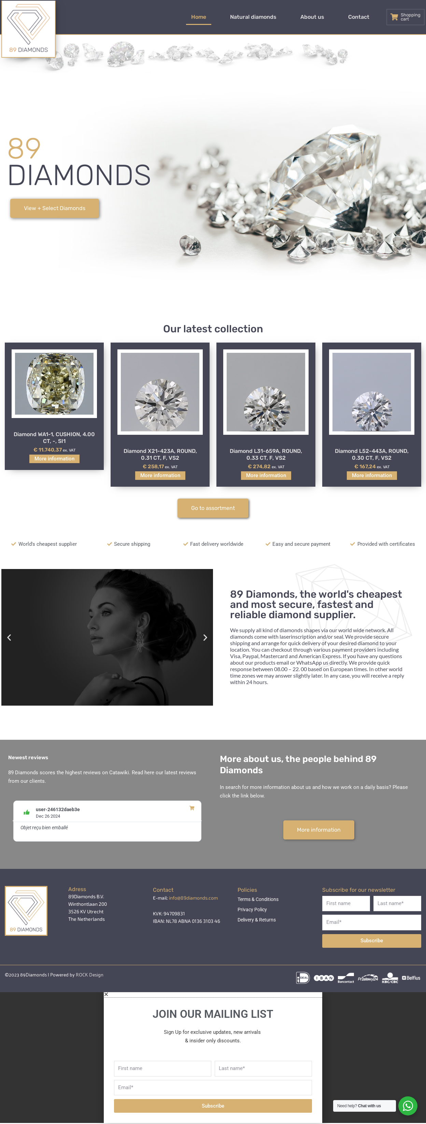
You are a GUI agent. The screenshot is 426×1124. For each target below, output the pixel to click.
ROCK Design (89, 974)
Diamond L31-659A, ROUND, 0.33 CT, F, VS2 (266, 454)
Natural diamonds (280, 17)
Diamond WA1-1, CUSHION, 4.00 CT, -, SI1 (54, 438)
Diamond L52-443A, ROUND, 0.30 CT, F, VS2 (372, 454)
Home (237, 17)
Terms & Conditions (258, 899)
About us (328, 17)
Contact (364, 17)
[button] (9, 638)
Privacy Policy (252, 910)
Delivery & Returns (257, 920)
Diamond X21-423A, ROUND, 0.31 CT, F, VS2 (160, 454)
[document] (213, 1058)
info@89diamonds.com (193, 898)
